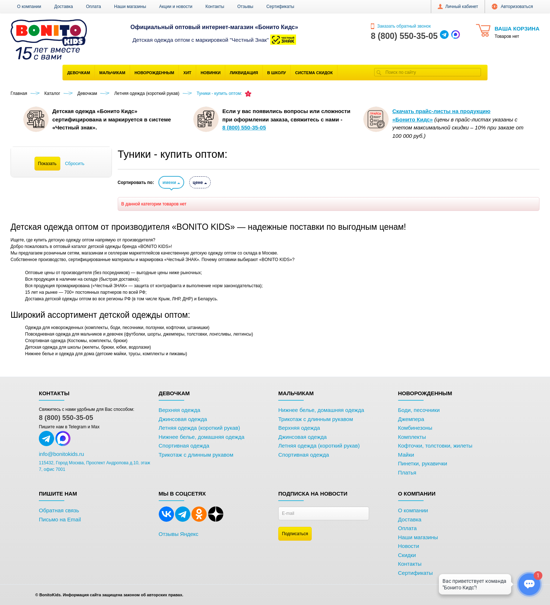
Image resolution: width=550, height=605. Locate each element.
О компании (29, 6)
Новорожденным (154, 73)
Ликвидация (244, 73)
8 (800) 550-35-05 (66, 417)
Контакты (214, 6)
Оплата (93, 6)
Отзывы (245, 6)
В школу (276, 73)
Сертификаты (280, 6)
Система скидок (314, 73)
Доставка (63, 6)
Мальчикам (112, 73)
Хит (187, 73)
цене (200, 182)
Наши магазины (130, 6)
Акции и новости (175, 6)
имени (171, 182)
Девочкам (78, 73)
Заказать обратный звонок (401, 26)
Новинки (211, 73)
